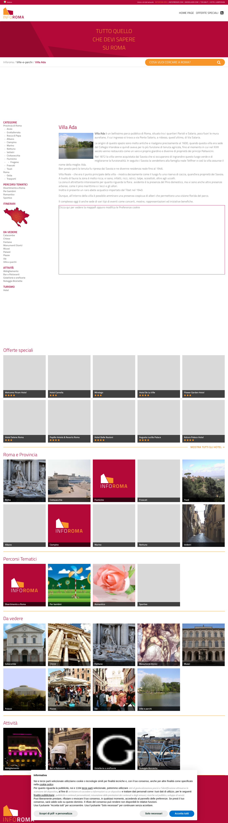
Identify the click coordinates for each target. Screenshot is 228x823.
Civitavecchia (11, 155)
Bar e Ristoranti (11, 274)
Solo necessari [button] (153, 813)
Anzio (7, 129)
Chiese (6, 238)
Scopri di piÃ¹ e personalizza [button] (55, 813)
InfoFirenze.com (176, 2)
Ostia (7, 175)
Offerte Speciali (207, 13)
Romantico (8, 194)
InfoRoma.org (161, 2)
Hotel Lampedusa (217, 2)
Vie (4, 258)
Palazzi (6, 252)
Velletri (8, 152)
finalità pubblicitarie (44, 795)
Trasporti (9, 178)
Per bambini (9, 191)
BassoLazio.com (191, 2)
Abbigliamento (10, 271)
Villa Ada (100, 133)
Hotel (6, 290)
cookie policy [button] (46, 784)
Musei (6, 248)
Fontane (7, 242)
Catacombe (9, 235)
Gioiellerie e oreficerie (14, 277)
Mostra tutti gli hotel (206, 447)
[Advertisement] (107, 92)
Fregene (11, 162)
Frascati (9, 165)
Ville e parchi (9, 262)
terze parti (87, 788)
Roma (6, 172)
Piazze (6, 255)
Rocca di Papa (12, 135)
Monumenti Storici (12, 245)
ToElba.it (204, 2)
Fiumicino (10, 159)
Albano (8, 139)
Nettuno (9, 149)
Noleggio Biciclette (12, 281)
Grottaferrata (12, 132)
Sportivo (7, 197)
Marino (8, 145)
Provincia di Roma (12, 125)
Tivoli (7, 169)
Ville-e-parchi (24, 62)
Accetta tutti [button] (182, 813)
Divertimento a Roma (14, 188)
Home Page (186, 13)
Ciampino (10, 142)
